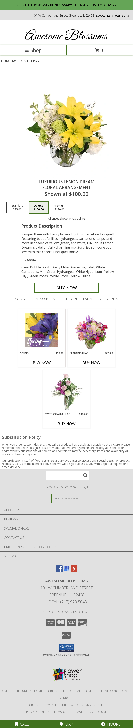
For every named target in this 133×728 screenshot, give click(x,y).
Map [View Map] (66, 724)
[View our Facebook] (59, 570)
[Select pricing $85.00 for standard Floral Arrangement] (17, 207)
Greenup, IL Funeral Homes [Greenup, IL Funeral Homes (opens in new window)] (23, 691)
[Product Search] (67, 475)
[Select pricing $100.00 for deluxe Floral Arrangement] (38, 207)
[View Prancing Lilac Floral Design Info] (91, 330)
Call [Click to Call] (22, 724)
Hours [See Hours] (111, 724)
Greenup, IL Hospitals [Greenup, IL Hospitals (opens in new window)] (65, 691)
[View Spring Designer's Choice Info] (41, 330)
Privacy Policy (37, 712)
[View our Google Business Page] (66, 570)
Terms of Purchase (68, 712)
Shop (33, 50)
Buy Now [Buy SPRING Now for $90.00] (42, 362)
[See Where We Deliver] (66, 498)
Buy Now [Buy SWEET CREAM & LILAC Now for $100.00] (67, 423)
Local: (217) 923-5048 (66, 602)
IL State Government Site (84, 705)
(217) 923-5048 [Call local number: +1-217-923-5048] (118, 15)
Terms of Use (96, 712)
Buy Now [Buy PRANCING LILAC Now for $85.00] (91, 362)
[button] (66, 648)
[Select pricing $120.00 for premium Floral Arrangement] (59, 207)
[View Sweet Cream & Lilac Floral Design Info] (66, 391)
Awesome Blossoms (66, 36)
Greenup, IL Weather (45, 705)
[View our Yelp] (74, 570)
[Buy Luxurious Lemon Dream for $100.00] (66, 288)
